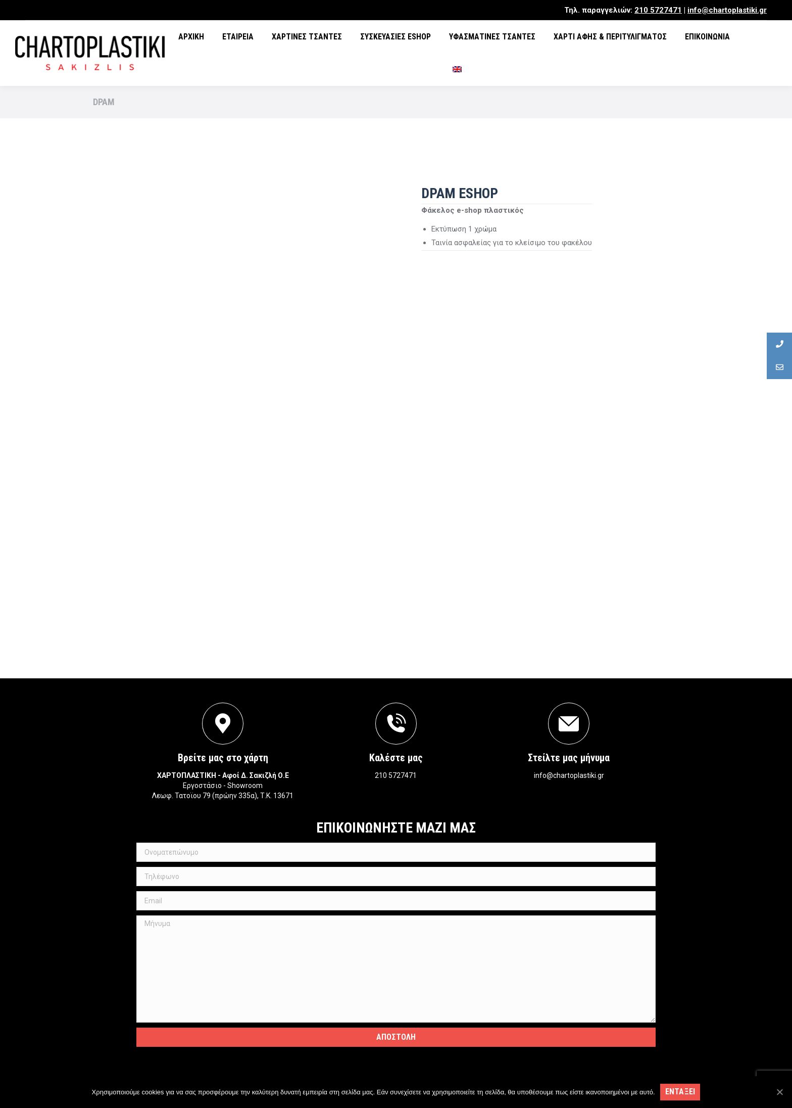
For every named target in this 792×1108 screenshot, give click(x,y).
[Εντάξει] (779, 1092)
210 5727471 (658, 10)
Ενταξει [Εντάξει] (680, 1091)
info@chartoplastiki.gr (727, 10)
